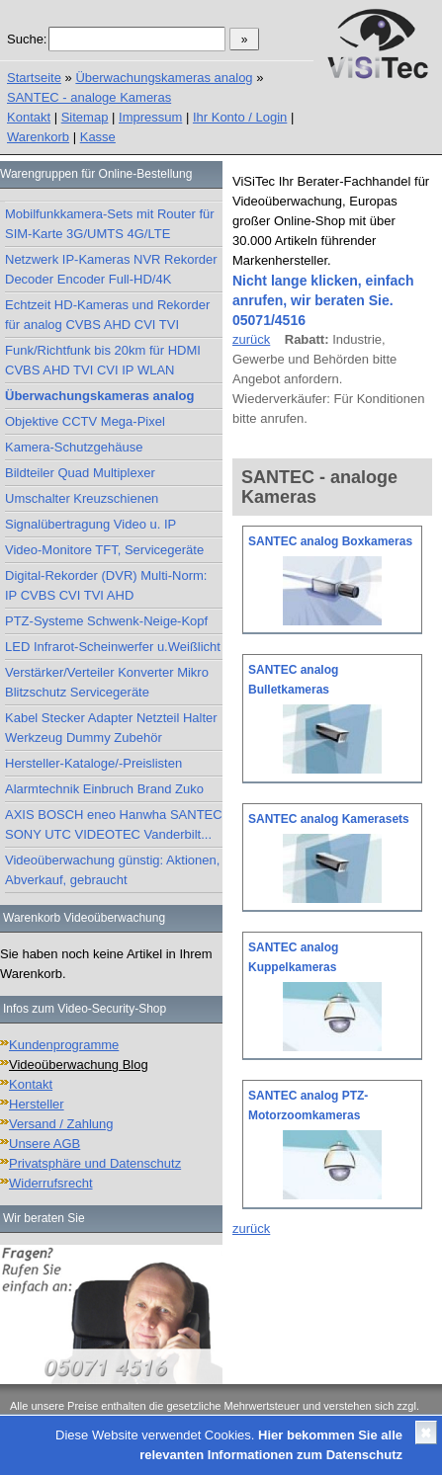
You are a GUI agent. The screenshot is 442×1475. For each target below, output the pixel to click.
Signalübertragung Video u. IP (90, 524)
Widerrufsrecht (51, 1183)
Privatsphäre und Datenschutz (95, 1163)
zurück (251, 339)
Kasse (98, 136)
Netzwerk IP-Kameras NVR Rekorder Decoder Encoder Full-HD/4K (111, 269)
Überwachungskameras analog (163, 77)
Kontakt (28, 117)
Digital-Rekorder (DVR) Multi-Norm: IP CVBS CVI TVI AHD (106, 585)
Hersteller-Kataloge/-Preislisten (93, 763)
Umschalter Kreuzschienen (81, 498)
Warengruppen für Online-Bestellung (96, 174)
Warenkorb (38, 136)
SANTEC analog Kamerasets (328, 819)
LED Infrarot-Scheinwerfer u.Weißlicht (113, 646)
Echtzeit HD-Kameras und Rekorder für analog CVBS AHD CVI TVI (107, 314)
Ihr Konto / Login (240, 117)
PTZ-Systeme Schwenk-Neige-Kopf (106, 621)
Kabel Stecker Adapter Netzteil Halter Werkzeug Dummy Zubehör (111, 727)
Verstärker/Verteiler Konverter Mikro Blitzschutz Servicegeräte (107, 682)
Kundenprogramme (64, 1044)
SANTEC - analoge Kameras (89, 97)
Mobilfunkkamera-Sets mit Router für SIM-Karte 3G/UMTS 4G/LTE (110, 223)
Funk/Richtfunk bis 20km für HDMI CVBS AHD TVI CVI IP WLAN (103, 360)
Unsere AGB (44, 1143)
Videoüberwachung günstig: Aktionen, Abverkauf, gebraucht (112, 870)
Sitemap (85, 117)
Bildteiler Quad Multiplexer (80, 472)
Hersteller (36, 1104)
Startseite (34, 77)
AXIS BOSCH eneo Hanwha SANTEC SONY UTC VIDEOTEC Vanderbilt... (113, 824)
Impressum (150, 117)
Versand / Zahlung (61, 1123)
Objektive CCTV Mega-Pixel (85, 421)
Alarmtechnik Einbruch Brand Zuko (104, 788)
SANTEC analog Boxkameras (330, 541)
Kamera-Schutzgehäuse (73, 447)
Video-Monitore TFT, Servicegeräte (104, 549)
